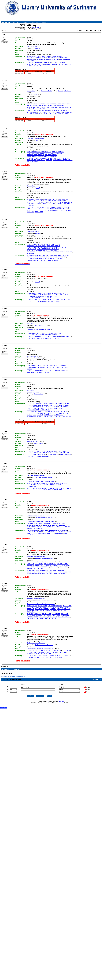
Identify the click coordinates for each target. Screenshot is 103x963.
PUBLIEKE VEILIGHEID (50, 452)
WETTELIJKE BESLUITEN (35, 528)
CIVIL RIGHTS (31, 160)
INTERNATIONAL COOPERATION (51, 209)
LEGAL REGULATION (62, 615)
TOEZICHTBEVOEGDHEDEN (36, 250)
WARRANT (35, 161)
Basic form (98, 677)
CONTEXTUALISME (51, 403)
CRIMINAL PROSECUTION (56, 210)
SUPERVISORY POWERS (55, 258)
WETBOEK (41, 483)
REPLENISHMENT (32, 530)
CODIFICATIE (57, 56)
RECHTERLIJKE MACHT (34, 452)
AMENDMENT (43, 530)
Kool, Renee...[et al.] (33, 441)
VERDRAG (59, 606)
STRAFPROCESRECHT (34, 152)
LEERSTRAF (31, 335)
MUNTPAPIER (66, 565)
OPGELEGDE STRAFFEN (53, 650)
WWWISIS (61, 699)
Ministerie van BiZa (32, 323)
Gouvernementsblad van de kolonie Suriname (40, 481)
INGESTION (58, 533)
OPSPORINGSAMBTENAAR (35, 155)
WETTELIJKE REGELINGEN (63, 252)
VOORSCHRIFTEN (39, 650)
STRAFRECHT (31, 56)
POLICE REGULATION (50, 531)
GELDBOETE (54, 567)
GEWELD (30, 200)
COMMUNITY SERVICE (44, 336)
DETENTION (31, 618)
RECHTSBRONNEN (64, 104)
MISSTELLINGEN (32, 483)
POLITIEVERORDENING (49, 525)
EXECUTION (46, 533)
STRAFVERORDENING (34, 525)
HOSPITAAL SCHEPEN (42, 609)
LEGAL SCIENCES (33, 110)
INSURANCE (37, 614)
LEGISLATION (56, 64)
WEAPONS (51, 207)
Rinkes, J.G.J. (31, 91)
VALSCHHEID (31, 567)
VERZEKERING (42, 606)
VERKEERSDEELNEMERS (35, 294)
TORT (34, 415)
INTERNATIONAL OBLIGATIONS (37, 210)
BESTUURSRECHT (52, 107)
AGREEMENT (56, 614)
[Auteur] (37, 188)
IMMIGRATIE (60, 523)
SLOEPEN (53, 609)
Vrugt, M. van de (32, 46)
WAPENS (55, 199)
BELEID (29, 652)
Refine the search (35, 27)
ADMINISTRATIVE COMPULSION (37, 260)
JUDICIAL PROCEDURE (45, 456)
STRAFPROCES (32, 367)
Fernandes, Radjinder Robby (35, 138)
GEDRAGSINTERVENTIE (43, 335)
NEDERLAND (42, 108)
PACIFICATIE (31, 60)
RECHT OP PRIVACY (53, 246)
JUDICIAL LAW (31, 372)
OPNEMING (67, 526)
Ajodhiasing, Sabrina (33, 231)
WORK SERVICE (66, 336)
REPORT (35, 615)
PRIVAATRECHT (59, 105)
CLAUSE (39, 570)
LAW (28, 412)
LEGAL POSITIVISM (55, 413)
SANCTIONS (56, 301)
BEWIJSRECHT (51, 451)
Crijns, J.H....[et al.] (32, 356)
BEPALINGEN (39, 564)
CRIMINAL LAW (32, 62)
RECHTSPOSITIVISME (56, 405)
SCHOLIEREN (63, 199)
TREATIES (65, 209)
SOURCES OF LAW (59, 416)
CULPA (34, 296)
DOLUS (29, 296)
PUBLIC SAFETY (32, 207)
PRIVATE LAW (42, 112)
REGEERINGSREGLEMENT (46, 484)
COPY (52, 533)
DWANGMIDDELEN (58, 152)
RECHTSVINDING (32, 105)
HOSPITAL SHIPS (32, 617)
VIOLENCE (30, 209)
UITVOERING (51, 526)
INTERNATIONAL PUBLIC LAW (51, 113)
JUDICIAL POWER (65, 454)
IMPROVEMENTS (58, 488)
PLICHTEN (30, 407)
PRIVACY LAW (40, 160)
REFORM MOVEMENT (45, 64)
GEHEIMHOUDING (51, 155)
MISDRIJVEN (38, 200)
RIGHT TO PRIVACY (64, 255)
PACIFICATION (36, 65)
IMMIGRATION (62, 530)
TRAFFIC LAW (41, 299)
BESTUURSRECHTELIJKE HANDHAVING (40, 247)
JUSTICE (68, 416)
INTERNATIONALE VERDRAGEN (37, 202)
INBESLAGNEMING (57, 153)
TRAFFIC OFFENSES (53, 299)
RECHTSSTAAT (43, 405)
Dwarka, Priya (31, 186)
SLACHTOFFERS (54, 367)
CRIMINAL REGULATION (34, 531)
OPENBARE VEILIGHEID (34, 199)
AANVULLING (31, 523)
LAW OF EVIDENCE (53, 454)
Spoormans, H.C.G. (46, 91)
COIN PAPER (58, 572)
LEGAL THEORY (63, 412)
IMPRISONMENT (32, 573)
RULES (29, 615)
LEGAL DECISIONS (59, 573)
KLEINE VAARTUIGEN (63, 609)
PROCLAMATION (36, 533)
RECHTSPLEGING (63, 452)
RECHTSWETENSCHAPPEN (36, 104)
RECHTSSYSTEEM (56, 408)
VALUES (65, 413)
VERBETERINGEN (61, 483)
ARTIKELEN (59, 484)
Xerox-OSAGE (38, 443)
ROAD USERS (65, 299)
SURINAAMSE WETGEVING (63, 204)
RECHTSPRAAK (43, 367)
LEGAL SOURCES (59, 110)
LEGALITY (40, 415)
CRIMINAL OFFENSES (45, 301)
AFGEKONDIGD (32, 606)
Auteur (37, 140)
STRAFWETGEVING (50, 564)
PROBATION (56, 336)
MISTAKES (30, 488)
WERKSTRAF (60, 333)
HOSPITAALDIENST (33, 610)
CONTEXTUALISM (52, 412)
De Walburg (36, 48)
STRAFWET (58, 244)
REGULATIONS (53, 530)
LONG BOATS (43, 617)
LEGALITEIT (54, 407)
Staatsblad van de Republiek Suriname (38, 329)
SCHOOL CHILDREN (62, 207)
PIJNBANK (39, 59)
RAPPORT (39, 607)
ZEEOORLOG (67, 606)
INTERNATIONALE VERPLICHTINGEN (60, 202)
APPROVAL (67, 488)
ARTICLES (49, 489)
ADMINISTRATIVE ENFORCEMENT (38, 257)
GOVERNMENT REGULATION (36, 489)
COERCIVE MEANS (63, 158)
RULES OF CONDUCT (46, 110)
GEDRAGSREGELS (51, 104)
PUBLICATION (57, 489)
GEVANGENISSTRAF (42, 567)
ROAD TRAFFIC (32, 301)
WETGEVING (64, 57)
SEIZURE (49, 160)
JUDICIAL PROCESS (61, 371)
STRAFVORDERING (59, 366)
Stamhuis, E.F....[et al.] (64, 91)
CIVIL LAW (46, 372)
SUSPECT (65, 64)
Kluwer (36, 94)
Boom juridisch (38, 394)
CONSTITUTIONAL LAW (54, 112)
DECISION (30, 655)
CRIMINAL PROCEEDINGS (45, 371)
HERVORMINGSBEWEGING (50, 57)
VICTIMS (39, 372)
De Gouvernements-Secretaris (36, 475)
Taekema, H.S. (31, 390)
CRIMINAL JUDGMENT (44, 62)
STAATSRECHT (31, 107)
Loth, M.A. (40, 392)
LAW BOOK (38, 488)
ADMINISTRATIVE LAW (34, 113)
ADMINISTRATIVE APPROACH (36, 258)
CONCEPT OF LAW (33, 413)
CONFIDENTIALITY (59, 160)
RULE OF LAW (44, 413)
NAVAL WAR (64, 614)
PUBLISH (30, 614)
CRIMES (37, 209)
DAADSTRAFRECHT (51, 296)
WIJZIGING (39, 523)
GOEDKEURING (32, 484)
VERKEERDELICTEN (59, 293)
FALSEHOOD (67, 572)
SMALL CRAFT (52, 617)
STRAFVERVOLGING (33, 204)
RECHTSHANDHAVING (46, 105)
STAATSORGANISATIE (34, 57)
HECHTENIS (44, 610)
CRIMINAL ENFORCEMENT (57, 257)
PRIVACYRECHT (45, 153)
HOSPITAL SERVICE (64, 617)
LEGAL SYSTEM (47, 416)
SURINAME (53, 156)
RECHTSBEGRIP (32, 405)
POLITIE (51, 244)
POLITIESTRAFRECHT (34, 252)
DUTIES (29, 415)
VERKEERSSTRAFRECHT (45, 293)
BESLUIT (29, 650)
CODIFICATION (56, 62)
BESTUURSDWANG (52, 250)
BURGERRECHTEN (33, 153)
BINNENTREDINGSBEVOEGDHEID (38, 156)
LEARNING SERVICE (33, 338)
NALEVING (51, 606)
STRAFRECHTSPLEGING (44, 56)
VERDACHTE (31, 59)
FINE (39, 573)
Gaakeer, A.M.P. (32, 392)
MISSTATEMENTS (58, 570)
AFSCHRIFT (59, 526)
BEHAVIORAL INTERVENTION (50, 338)
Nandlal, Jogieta (32, 280)
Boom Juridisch (38, 358)
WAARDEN (66, 405)
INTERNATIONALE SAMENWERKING (53, 200)
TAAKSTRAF (40, 333)
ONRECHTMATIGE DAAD (42, 407)
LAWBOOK (61, 531)
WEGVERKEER (49, 294)
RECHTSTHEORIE (64, 403)
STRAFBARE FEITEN (61, 294)
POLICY (52, 655)
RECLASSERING (50, 333)
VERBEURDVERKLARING (51, 59)
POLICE (54, 255)
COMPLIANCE (46, 614)
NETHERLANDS (67, 113)
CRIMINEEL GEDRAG (47, 204)
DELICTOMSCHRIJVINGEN (35, 298)
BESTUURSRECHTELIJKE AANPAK (48, 249)
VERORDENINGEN (50, 523)
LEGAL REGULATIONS (55, 260)
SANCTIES (41, 296)
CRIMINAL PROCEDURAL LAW (36, 158)
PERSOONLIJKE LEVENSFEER (36, 246)
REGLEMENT (31, 607)
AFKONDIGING (31, 486)
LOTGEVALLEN (65, 59)
